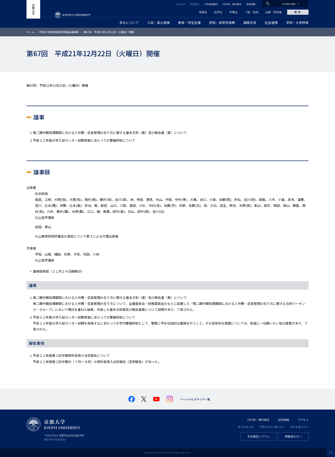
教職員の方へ (293, 436)
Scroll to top (330, 452)
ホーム (30, 32)
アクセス (194, 4)
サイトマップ (245, 426)
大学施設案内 (211, 4)
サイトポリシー (300, 426)
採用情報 (251, 4)
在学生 (218, 12)
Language (288, 3)
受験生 (203, 12)
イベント (180, 4)
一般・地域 (251, 12)
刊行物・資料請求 (232, 4)
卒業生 (233, 12)
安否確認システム (258, 436)
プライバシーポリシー (272, 426)
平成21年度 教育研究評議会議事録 (59, 32)
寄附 (297, 12)
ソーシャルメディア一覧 (195, 399)
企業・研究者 (273, 12)
